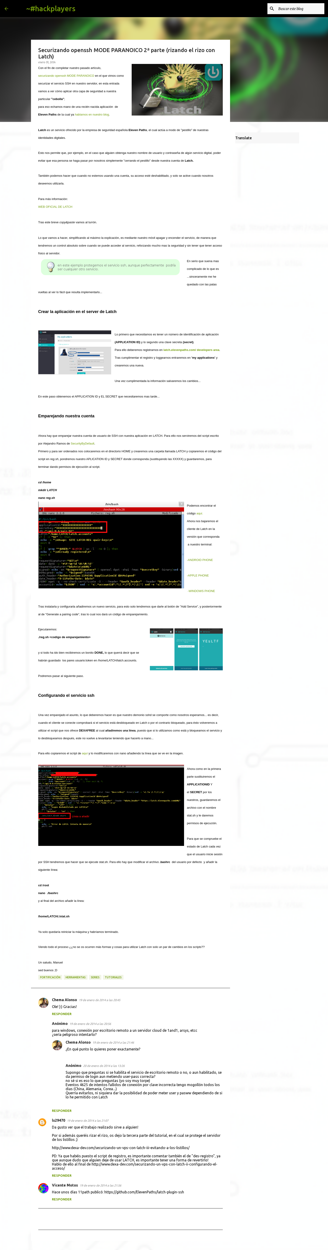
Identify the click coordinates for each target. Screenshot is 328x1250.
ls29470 (58, 1120)
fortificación (50, 977)
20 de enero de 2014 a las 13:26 (104, 1065)
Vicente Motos (65, 1185)
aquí (85, 753)
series (95, 977)
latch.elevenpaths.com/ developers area (191, 350)
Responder (62, 1014)
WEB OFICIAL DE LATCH (55, 206)
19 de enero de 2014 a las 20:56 (90, 1023)
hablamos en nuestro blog (92, 114)
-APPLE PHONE (198, 575)
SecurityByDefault (82, 443)
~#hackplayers (50, 8)
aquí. (199, 513)
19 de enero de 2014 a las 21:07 (87, 1120)
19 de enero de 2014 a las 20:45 (99, 1000)
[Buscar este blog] (300, 8)
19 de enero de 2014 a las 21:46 (113, 1042)
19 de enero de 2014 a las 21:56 (100, 1185)
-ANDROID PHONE (200, 560)
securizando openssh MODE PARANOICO (66, 75)
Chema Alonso (64, 1000)
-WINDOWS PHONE (201, 591)
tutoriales (113, 977)
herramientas (76, 977)
